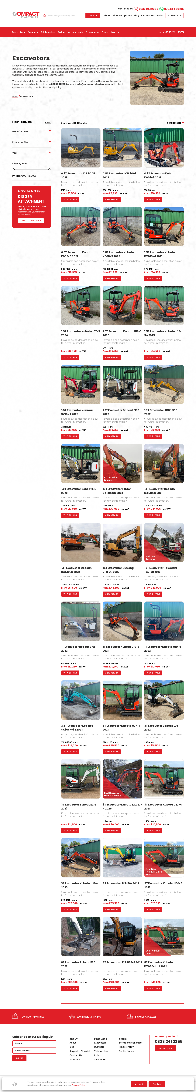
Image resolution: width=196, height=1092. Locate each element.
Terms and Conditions (131, 1042)
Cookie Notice (126, 1051)
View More (99, 1059)
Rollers (97, 1055)
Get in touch (166, 1048)
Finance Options (122, 15)
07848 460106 (174, 9)
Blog (136, 15)
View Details (70, 199)
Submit (19, 1058)
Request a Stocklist (152, 15)
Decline (157, 1084)
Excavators (100, 1042)
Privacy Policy (126, 1046)
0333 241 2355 (148, 9)
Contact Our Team (31, 220)
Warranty (75, 1059)
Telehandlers (101, 1051)
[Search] (63, 15)
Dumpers (99, 1046)
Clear (48, 122)
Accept (139, 1084)
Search (92, 15)
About (107, 15)
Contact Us (76, 1055)
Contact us (174, 15)
